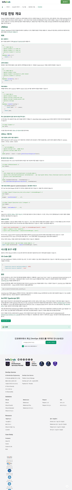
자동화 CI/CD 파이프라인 (11, 383)
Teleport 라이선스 (46, 405)
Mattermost (25, 402)
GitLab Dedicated (9, 408)
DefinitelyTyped (61, 302)
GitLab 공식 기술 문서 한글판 (57, 421)
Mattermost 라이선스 (28, 408)
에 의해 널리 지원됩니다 (12, 32)
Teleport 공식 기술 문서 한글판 (57, 427)
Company (7, 438)
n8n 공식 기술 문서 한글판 (56, 429)
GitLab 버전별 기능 (10, 427)
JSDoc (2, 30)
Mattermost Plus (27, 405)
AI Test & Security (9, 386)
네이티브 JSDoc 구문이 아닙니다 (15, 214)
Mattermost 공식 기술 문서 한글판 (58, 424)
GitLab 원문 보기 (6, 320)
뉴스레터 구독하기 (51, 342)
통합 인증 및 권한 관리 (11, 381)
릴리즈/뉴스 (8, 424)
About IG (7, 441)
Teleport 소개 (45, 402)
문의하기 (65, 2)
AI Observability (9, 391)
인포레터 (7, 429)
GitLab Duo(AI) (9, 405)
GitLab (7, 402)
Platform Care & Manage (28, 378)
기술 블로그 (8, 421)
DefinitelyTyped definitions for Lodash (10, 314)
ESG (6, 449)
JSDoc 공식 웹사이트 (17, 130)
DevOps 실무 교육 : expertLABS (30, 381)
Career (7, 443)
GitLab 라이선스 (9, 410)
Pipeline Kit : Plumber (27, 383)
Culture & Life (8, 446)
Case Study (9, 434)
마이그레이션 (8, 389)
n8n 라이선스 (63, 405)
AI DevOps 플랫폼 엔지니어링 (12, 378)
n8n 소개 (62, 402)
